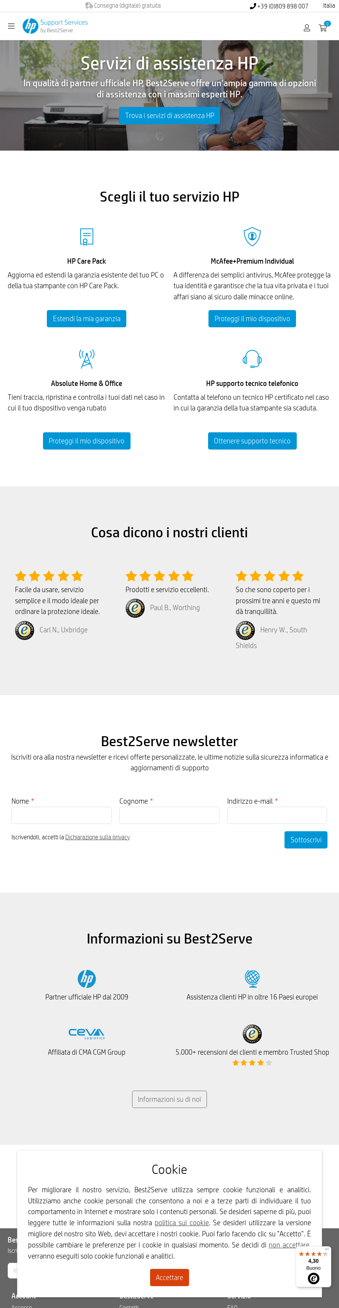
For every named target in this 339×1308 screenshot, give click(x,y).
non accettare (289, 1244)
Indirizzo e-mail (252, 801)
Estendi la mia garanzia (87, 318)
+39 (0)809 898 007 (279, 6)
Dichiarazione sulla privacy (97, 837)
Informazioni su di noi (169, 1099)
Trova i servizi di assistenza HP (169, 115)
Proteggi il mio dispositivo (252, 318)
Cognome (136, 801)
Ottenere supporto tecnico (252, 440)
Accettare (169, 1277)
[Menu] (326, 1250)
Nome (23, 801)
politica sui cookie (182, 1222)
